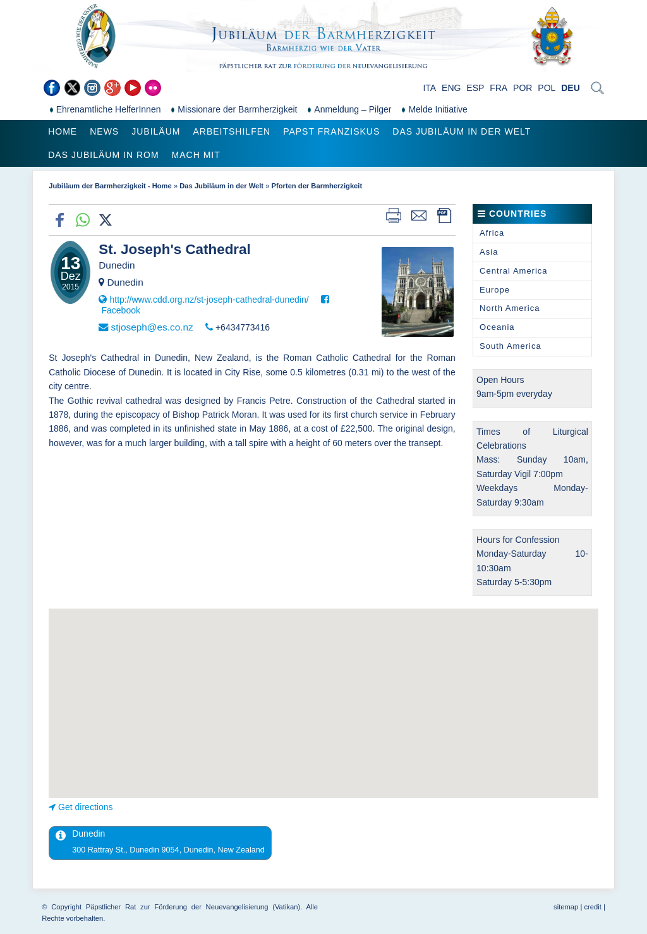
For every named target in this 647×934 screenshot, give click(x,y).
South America (510, 346)
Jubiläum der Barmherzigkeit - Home (110, 186)
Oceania (497, 327)
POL (546, 88)
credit (592, 907)
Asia (489, 252)
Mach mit (196, 155)
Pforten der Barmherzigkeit (317, 186)
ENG (451, 88)
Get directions (85, 807)
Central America (513, 271)
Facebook (120, 310)
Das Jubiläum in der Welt (461, 131)
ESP (475, 88)
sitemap (565, 907)
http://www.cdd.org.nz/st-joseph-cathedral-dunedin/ (208, 299)
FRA (498, 88)
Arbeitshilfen (231, 131)
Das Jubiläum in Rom (103, 155)
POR (522, 88)
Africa (492, 233)
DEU (570, 88)
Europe (495, 289)
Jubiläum (155, 131)
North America (510, 308)
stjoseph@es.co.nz (152, 327)
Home (62, 131)
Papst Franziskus (331, 131)
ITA (429, 88)
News (104, 131)
